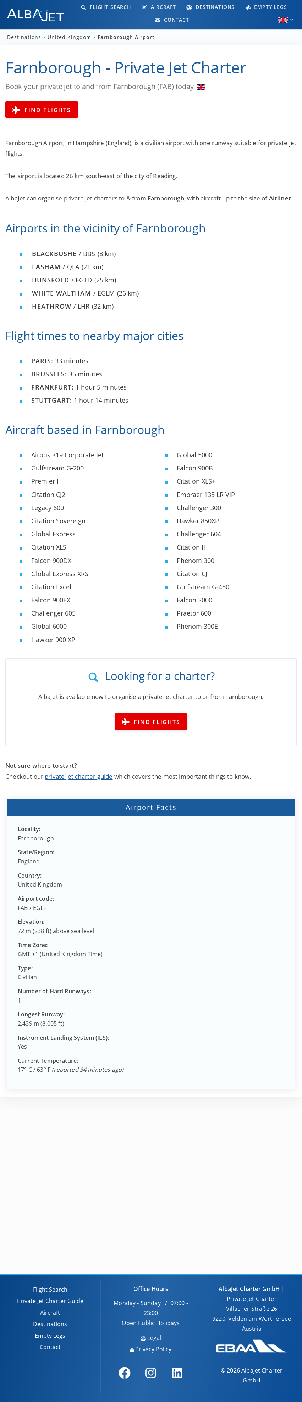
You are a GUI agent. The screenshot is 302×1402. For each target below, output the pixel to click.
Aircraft (159, 7)
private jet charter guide (78, 776)
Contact (172, 19)
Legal (151, 1338)
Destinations (210, 7)
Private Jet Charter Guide (50, 1301)
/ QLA (55, 267)
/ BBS (63, 253)
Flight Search (106, 7)
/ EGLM (73, 293)
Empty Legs (266, 7)
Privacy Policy (151, 1349)
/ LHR (60, 306)
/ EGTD (62, 280)
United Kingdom (70, 37)
